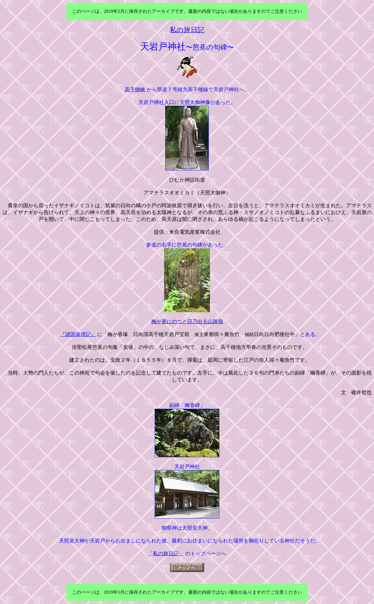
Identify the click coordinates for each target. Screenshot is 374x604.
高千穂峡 (135, 89)
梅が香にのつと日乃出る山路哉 (187, 321)
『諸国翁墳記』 (78, 334)
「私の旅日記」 (166, 553)
